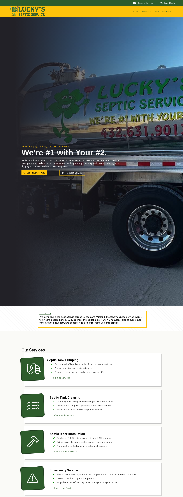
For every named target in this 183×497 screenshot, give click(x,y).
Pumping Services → (62, 377)
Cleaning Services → (64, 415)
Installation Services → (65, 451)
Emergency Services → (65, 488)
